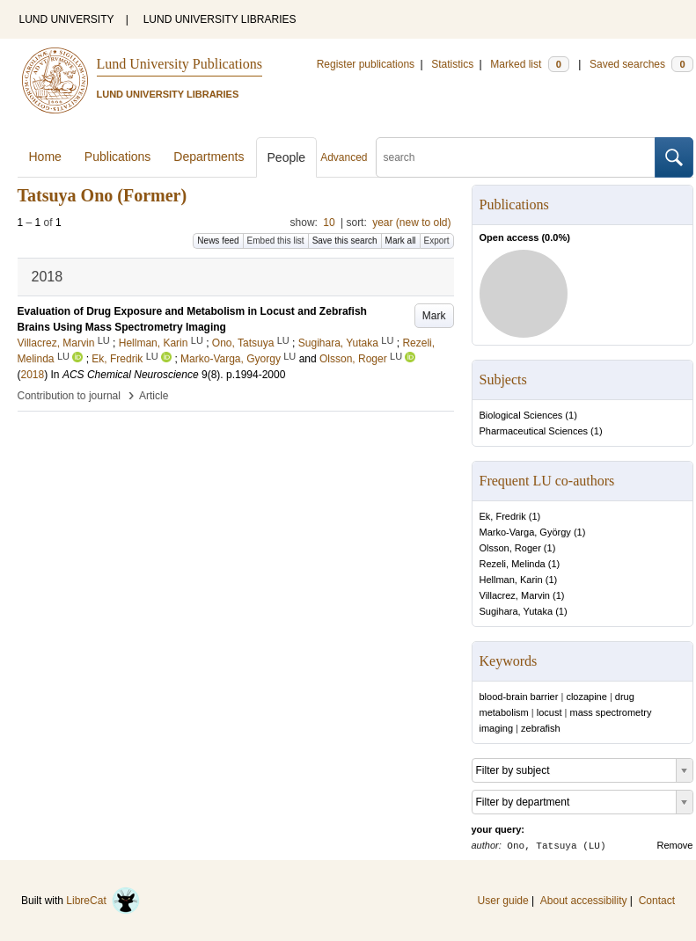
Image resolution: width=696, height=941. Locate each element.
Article (153, 396)
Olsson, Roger (510, 548)
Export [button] (437, 240)
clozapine (586, 696)
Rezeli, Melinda (513, 563)
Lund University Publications (179, 63)
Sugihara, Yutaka (516, 611)
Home (45, 157)
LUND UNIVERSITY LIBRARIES (220, 19)
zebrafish (540, 728)
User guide (503, 900)
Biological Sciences (521, 415)
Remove (675, 845)
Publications (117, 157)
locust (549, 712)
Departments (208, 157)
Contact (657, 900)
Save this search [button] (344, 240)
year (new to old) (411, 222)
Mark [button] (434, 316)
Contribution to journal (69, 396)
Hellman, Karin (511, 579)
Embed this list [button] (275, 240)
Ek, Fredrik (503, 516)
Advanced (343, 157)
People (286, 157)
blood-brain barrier (519, 696)
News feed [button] (217, 240)
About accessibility (583, 900)
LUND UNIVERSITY (66, 19)
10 (328, 222)
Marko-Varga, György (525, 532)
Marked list (529, 64)
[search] (516, 157)
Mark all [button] (400, 240)
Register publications (365, 64)
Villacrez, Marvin (515, 595)
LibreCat (103, 900)
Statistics (452, 64)
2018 (33, 374)
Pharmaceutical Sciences (534, 431)
